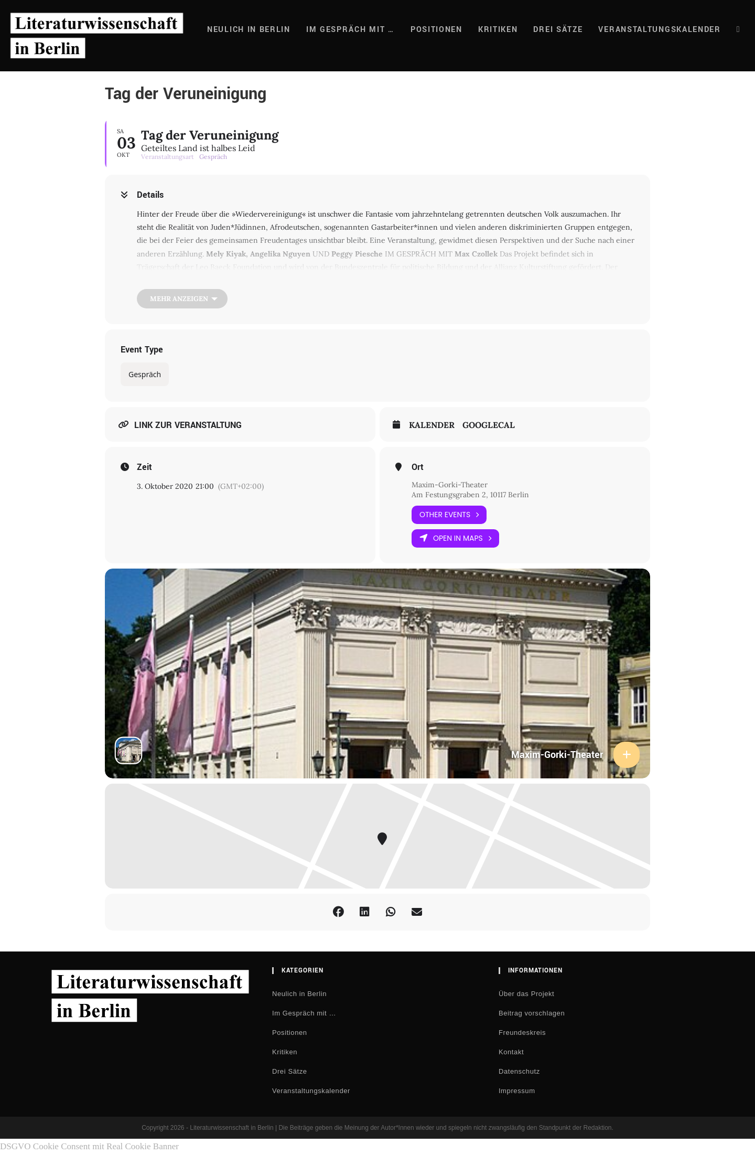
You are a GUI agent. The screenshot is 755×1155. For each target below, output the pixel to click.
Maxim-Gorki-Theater (450, 484)
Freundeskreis (522, 1032)
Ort (418, 467)
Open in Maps (455, 538)
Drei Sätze (289, 1071)
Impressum (517, 1091)
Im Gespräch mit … (304, 1013)
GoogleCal (488, 425)
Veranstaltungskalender (311, 1091)
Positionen (289, 1032)
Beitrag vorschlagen (532, 1013)
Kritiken (284, 1052)
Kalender (432, 425)
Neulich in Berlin (299, 994)
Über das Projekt (526, 994)
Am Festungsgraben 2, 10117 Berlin (470, 494)
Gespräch (144, 374)
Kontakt (511, 1052)
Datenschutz (519, 1071)
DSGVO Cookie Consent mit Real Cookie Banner (89, 1146)
